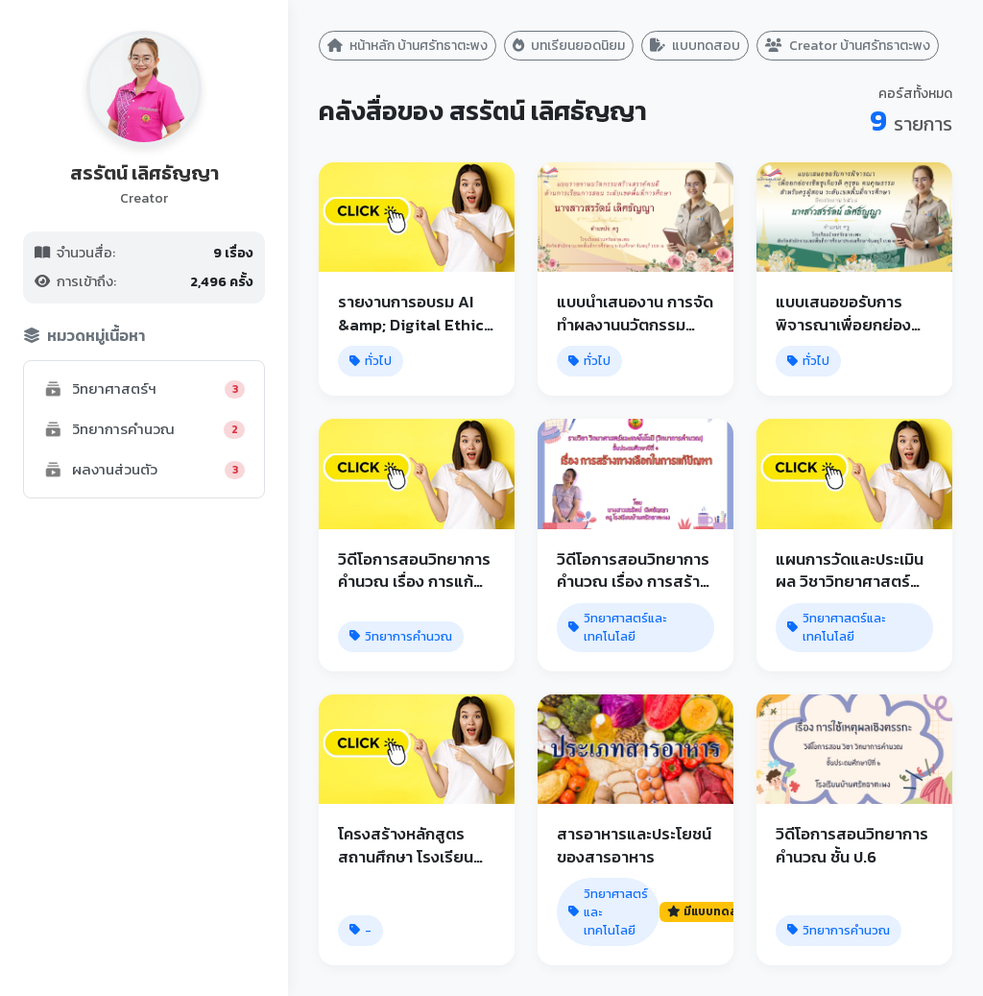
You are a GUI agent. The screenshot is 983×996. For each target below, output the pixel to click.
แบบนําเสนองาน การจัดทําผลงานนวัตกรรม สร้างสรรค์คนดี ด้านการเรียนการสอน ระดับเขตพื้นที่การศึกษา (635, 312)
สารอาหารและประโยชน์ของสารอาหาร (634, 844)
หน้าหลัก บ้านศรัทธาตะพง (407, 46)
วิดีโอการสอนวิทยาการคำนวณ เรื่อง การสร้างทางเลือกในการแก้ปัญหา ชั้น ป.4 (633, 570)
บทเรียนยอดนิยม (569, 46)
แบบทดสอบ (695, 46)
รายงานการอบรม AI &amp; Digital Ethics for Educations (415, 312)
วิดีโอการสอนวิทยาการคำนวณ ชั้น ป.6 (852, 844)
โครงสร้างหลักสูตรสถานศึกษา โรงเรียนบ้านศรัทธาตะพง (405, 844)
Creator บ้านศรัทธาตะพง (847, 46)
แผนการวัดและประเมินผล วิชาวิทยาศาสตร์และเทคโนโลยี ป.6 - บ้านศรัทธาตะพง (849, 570)
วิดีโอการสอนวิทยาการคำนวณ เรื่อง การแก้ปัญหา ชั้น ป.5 (414, 570)
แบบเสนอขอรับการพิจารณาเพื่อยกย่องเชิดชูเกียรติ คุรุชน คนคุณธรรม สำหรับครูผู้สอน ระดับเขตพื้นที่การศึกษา (850, 312)
